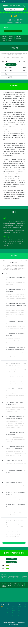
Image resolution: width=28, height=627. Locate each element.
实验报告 (20, 36)
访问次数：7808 (8, 31)
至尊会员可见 (16, 20)
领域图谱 (4, 38)
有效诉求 (4, 36)
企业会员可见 (18, 22)
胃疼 (6, 74)
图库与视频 (18, 38)
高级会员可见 (11, 64)
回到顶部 (4, 583)
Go (25, 9)
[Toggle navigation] (25, 1)
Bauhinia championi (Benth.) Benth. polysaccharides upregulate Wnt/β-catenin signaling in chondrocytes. (14, 340)
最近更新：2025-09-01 (17, 31)
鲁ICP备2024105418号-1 (14, 624)
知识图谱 (11, 38)
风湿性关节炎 (8, 71)
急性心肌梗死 (8, 67)
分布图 (3, 40)
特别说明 (11, 36)
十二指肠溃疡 (8, 77)
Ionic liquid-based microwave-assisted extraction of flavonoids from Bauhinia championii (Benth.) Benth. (16, 395)
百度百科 (6, 27)
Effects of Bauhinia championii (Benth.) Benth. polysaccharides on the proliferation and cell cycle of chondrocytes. (15, 439)
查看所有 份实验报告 (14, 543)
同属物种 (10, 40)
